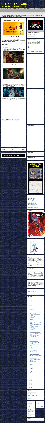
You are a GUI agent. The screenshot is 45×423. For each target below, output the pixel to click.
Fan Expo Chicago (34, 204)
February (31, 373)
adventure (5, 120)
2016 (30, 379)
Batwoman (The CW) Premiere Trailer (35, 355)
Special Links (40, 8)
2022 (30, 303)
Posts (29, 34)
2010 (30, 387)
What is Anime (34, 8)
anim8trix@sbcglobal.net (32, 285)
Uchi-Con (33, 197)
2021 (30, 304)
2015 (30, 380)
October (31, 310)
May (30, 369)
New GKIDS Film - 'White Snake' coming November (34, 336)
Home (3, 8)
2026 (30, 297)
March (31, 372)
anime (11, 120)
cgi (12, 120)
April (30, 371)
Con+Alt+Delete (35, 207)
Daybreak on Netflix (33, 356)
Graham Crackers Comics (32, 291)
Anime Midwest (33, 202)
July (30, 367)
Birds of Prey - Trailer (33, 361)
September (31, 364)
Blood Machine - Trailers (33, 351)
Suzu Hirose (4, 44)
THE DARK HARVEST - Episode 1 (35, 337)
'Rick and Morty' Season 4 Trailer (35, 352)
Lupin (14, 120)
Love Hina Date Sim (40, 406)
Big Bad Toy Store (30, 393)
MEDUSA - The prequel (33, 350)
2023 (30, 301)
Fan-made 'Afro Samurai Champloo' (35, 330)
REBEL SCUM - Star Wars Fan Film (35, 332)
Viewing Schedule (27, 8)
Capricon (33, 198)
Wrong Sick (29, 398)
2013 (30, 383)
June (30, 368)
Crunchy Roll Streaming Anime (32, 395)
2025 (30, 299)
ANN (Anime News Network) (32, 392)
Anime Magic (34, 205)
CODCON (33, 199)
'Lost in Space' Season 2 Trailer (34, 354)
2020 (30, 305)
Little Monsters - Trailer (33, 358)
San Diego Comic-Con (34, 203)
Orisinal (38, 403)
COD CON (29, 409)
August (31, 365)
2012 (30, 384)
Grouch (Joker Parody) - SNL (34, 341)
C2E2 (32, 200)
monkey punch (17, 120)
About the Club (9, 8)
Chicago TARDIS (35, 206)
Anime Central (30, 403)
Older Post (23, 149)
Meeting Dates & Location (17, 8)
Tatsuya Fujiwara (5, 47)
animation (8, 120)
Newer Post (3, 149)
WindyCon (29, 415)
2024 (30, 300)
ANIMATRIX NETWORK (15, 4)
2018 (30, 376)
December (31, 308)
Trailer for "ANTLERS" (33, 313)
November (31, 309)
